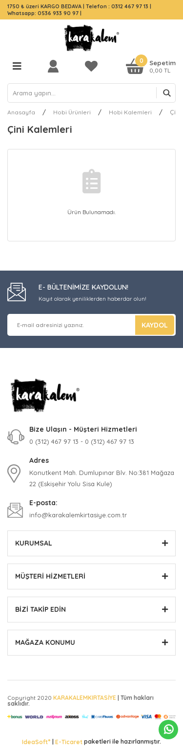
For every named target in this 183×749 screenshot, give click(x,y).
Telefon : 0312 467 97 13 (117, 6)
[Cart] (151, 65)
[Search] (91, 93)
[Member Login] (55, 66)
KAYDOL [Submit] (155, 325)
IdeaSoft (36, 742)
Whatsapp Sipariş (168, 729)
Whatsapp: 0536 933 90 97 (43, 13)
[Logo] (91, 38)
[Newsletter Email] (91, 325)
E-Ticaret (68, 742)
